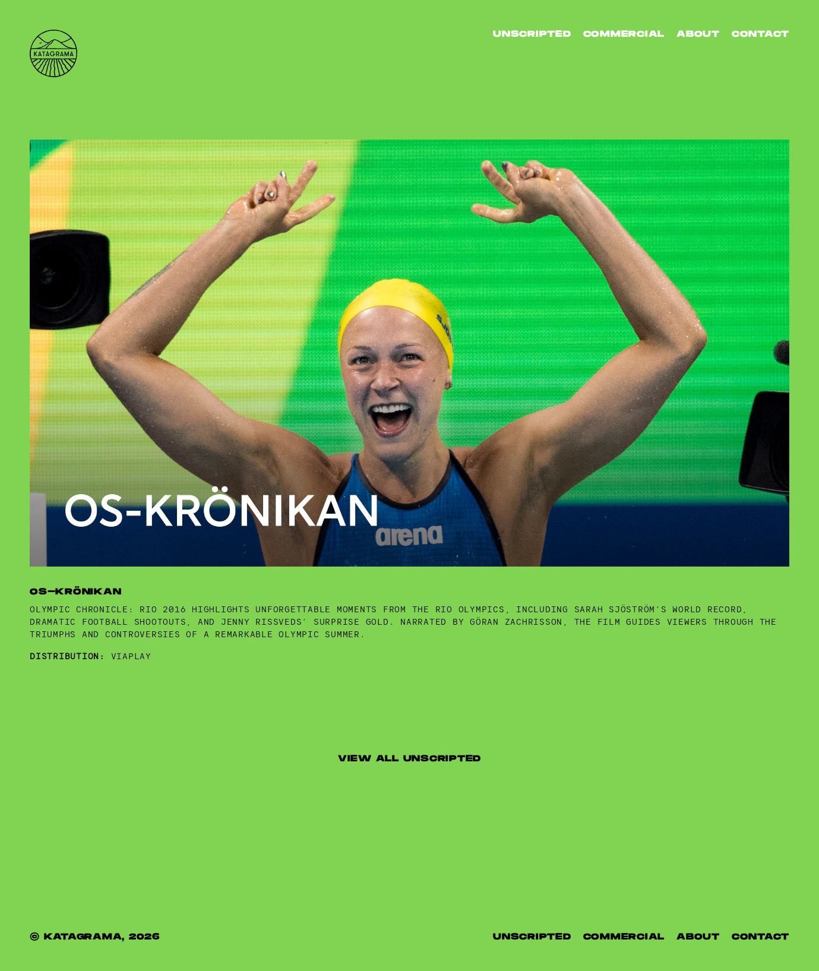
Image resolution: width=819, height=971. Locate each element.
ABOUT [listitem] (698, 34)
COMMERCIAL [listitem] (624, 936)
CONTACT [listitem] (760, 34)
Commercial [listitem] (624, 34)
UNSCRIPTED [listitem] (532, 936)
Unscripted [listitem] (532, 34)
